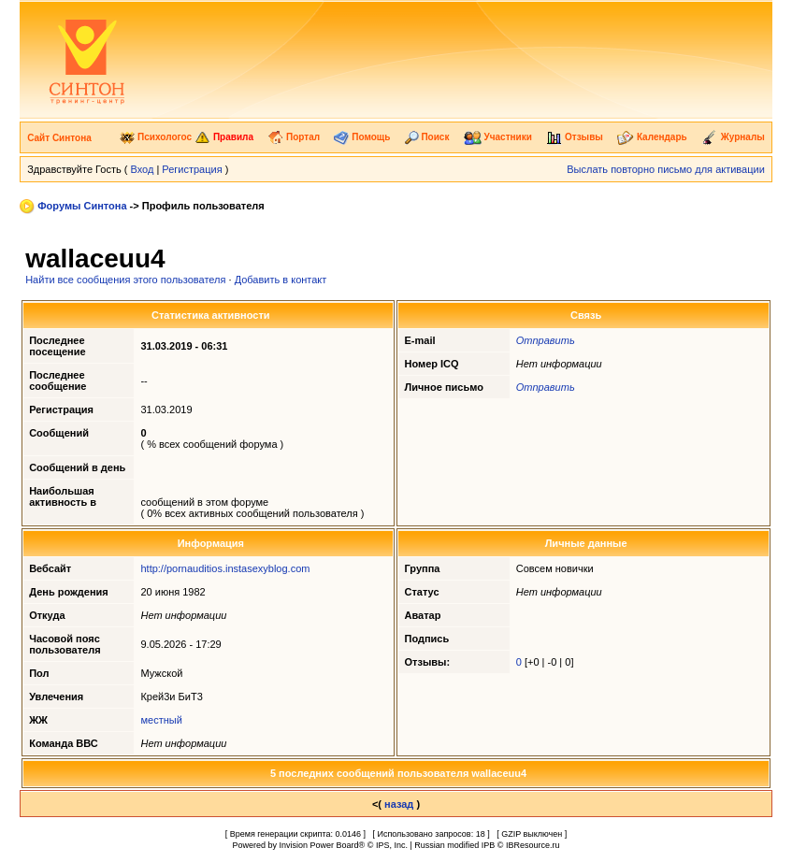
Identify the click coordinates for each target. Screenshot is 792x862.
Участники (498, 137)
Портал (293, 137)
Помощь (362, 137)
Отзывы (574, 137)
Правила (223, 137)
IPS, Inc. (392, 845)
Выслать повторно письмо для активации (666, 169)
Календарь (652, 137)
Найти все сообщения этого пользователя (125, 279)
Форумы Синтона (81, 205)
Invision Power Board (319, 845)
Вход (141, 169)
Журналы (733, 137)
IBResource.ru (533, 845)
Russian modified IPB (454, 845)
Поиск (427, 137)
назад (398, 804)
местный (160, 720)
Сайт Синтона (59, 138)
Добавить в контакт (281, 279)
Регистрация (192, 169)
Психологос (156, 137)
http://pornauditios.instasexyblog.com (225, 568)
